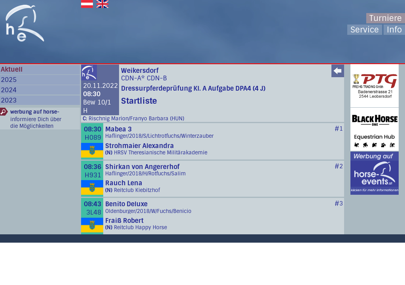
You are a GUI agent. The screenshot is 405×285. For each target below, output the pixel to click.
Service (364, 30)
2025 (9, 80)
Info (394, 30)
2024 (9, 90)
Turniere (385, 18)
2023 (9, 100)
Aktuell (12, 69)
